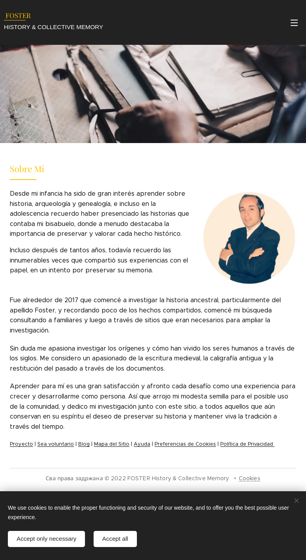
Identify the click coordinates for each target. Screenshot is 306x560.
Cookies (249, 478)
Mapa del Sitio (111, 444)
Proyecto (21, 444)
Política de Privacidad (247, 444)
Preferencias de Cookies (185, 444)
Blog (84, 444)
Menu (294, 22)
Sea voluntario (55, 444)
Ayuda (142, 444)
